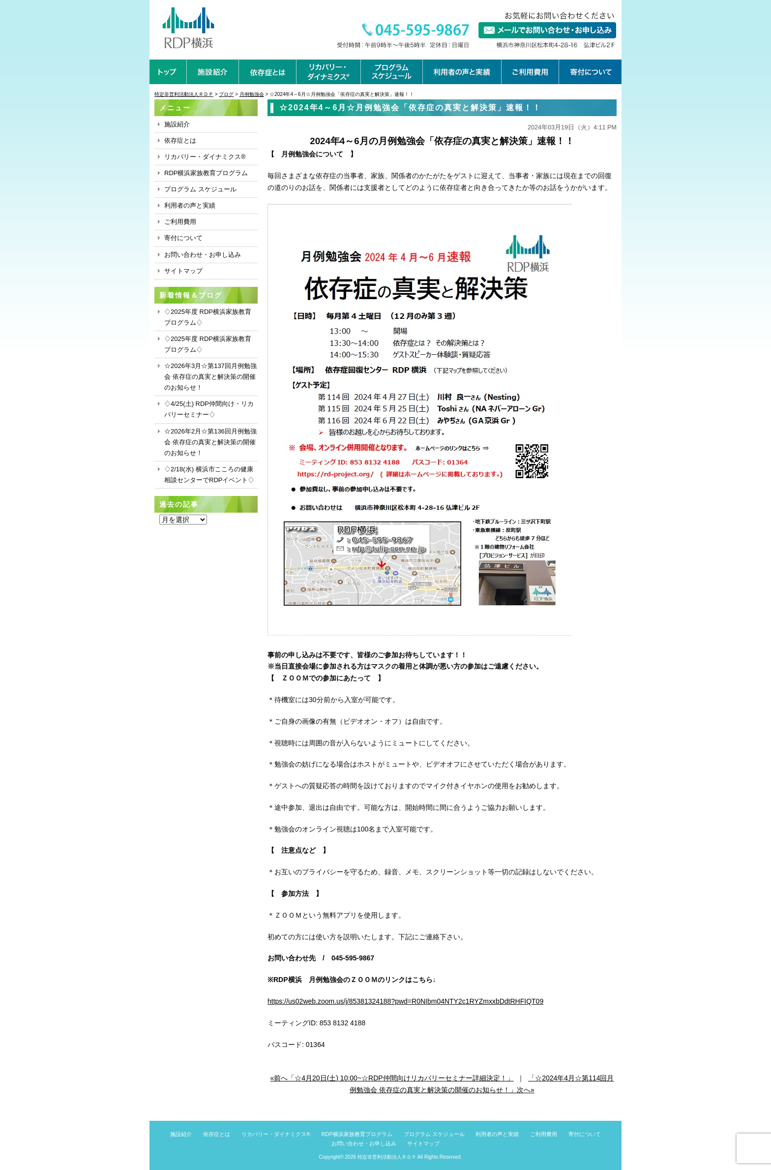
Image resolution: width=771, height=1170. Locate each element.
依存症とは (180, 140)
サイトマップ (183, 271)
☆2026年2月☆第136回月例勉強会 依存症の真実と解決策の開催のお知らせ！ (210, 442)
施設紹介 (177, 124)
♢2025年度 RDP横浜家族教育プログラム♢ (207, 317)
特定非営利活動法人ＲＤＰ (386, 1157)
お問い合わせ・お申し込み (202, 254)
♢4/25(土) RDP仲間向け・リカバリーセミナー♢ (209, 409)
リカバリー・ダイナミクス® (205, 156)
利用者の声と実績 (189, 205)
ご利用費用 (180, 221)
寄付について (183, 238)
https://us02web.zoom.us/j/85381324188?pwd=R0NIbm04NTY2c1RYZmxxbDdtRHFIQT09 (405, 1001)
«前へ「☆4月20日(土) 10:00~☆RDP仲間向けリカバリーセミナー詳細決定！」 (392, 1078)
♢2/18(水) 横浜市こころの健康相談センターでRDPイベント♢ (209, 474)
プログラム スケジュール (200, 189)
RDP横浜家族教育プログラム (206, 173)
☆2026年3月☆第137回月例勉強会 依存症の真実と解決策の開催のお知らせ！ (210, 376)
